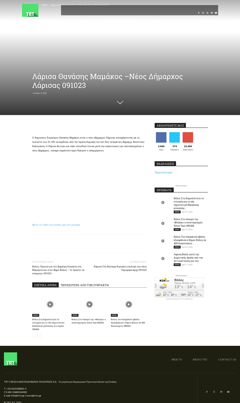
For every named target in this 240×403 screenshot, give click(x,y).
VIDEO (35, 315)
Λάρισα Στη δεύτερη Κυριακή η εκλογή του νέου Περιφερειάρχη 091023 (120, 268)
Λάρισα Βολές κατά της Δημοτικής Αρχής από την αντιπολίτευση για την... (188, 257)
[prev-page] (34, 336)
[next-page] (40, 336)
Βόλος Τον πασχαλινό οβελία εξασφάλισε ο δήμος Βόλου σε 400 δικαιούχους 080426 (128, 322)
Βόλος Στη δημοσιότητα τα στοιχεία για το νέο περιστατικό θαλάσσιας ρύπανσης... (189, 203)
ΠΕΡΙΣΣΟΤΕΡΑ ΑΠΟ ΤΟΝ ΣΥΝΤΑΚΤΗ (85, 285)
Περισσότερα (163, 172)
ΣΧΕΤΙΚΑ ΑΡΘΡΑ (45, 285)
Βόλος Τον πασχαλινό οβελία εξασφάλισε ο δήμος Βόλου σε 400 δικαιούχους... (190, 240)
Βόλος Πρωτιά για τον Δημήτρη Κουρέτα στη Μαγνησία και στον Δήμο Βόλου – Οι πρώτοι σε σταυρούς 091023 (58, 270)
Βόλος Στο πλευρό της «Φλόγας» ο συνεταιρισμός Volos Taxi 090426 (188, 222)
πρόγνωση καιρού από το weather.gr (179, 299)
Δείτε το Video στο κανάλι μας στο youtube (56, 224)
